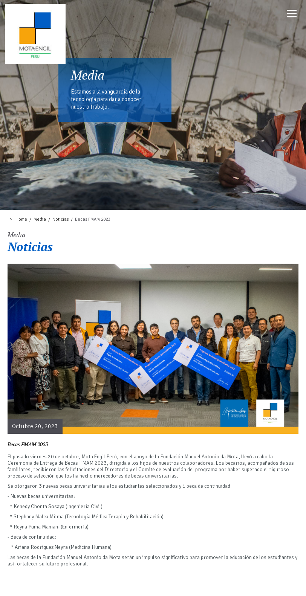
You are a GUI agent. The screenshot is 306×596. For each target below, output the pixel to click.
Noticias (60, 219)
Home (21, 219)
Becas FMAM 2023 (92, 219)
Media (40, 219)
